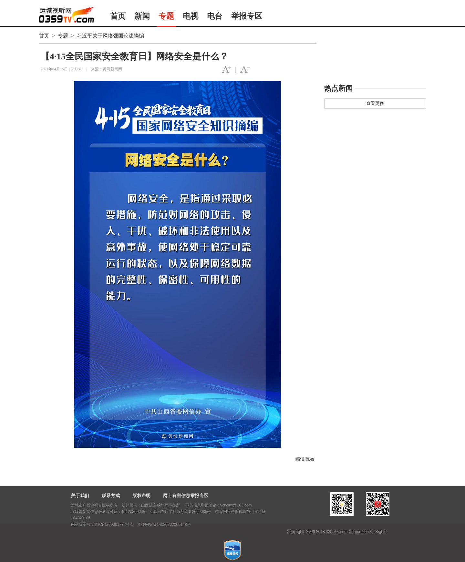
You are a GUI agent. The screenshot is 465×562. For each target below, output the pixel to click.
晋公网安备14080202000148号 (164, 524)
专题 (166, 16)
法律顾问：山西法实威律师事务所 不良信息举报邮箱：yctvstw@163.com (187, 505)
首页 (118, 16)
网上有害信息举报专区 (185, 495)
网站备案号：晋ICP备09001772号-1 (102, 524)
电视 (190, 16)
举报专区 (246, 16)
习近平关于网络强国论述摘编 (110, 35)
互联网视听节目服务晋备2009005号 (180, 511)
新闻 (142, 16)
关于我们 (80, 495)
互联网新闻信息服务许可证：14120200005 (108, 511)
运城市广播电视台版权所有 (94, 505)
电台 (214, 16)
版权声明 (141, 495)
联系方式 (111, 495)
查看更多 (375, 103)
